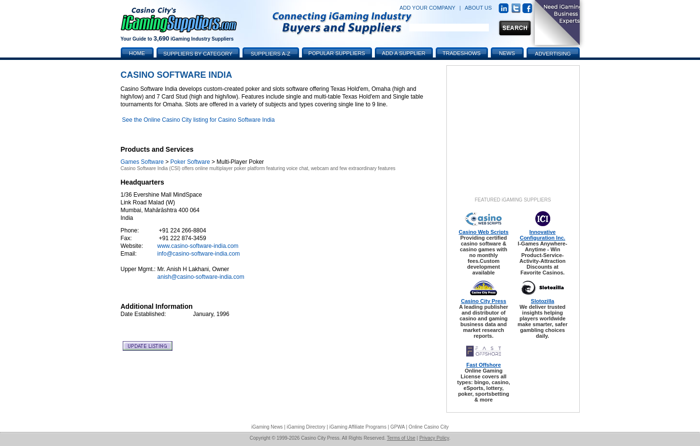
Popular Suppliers (336, 53)
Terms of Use (401, 438)
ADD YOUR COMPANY (428, 8)
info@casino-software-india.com (198, 253)
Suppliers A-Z (270, 54)
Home (137, 53)
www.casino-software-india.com (198, 246)
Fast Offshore (483, 365)
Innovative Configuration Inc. (542, 235)
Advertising (553, 54)
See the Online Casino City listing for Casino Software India (198, 119)
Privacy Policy (434, 438)
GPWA (397, 427)
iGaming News (267, 427)
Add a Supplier (404, 53)
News (507, 53)
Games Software (142, 161)
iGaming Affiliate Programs (357, 427)
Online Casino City (429, 427)
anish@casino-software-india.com (200, 276)
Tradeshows (462, 53)
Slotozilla (542, 301)
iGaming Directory (306, 427)
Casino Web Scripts (483, 232)
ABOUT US (478, 8)
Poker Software (190, 161)
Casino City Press (483, 301)
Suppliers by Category (197, 54)
